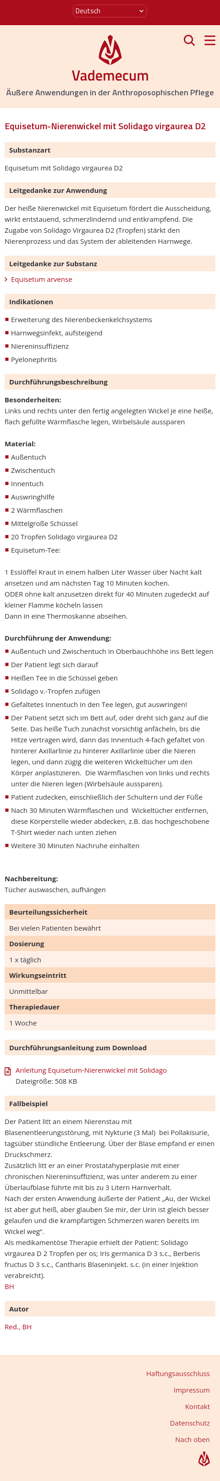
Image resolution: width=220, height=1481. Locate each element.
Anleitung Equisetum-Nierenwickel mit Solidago (91, 1070)
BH (9, 1286)
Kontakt (197, 1406)
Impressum (192, 1389)
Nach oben (192, 1439)
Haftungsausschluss (178, 1373)
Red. (12, 1326)
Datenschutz (190, 1422)
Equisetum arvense (41, 279)
